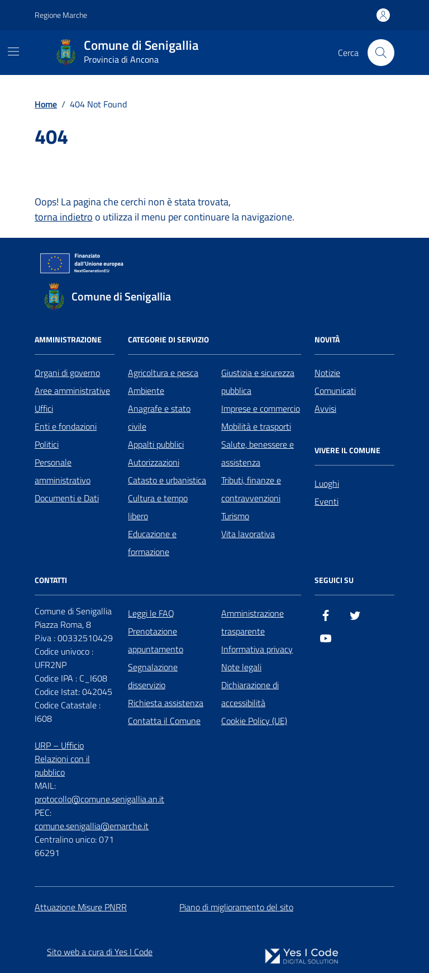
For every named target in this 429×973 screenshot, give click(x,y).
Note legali (241, 667)
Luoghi (326, 483)
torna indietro (64, 216)
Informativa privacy (257, 649)
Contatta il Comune (164, 720)
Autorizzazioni (153, 462)
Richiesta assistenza (165, 702)
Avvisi (325, 408)
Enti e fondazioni (66, 426)
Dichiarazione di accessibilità (250, 693)
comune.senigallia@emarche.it (92, 826)
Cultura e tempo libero (158, 507)
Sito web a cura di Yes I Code (99, 951)
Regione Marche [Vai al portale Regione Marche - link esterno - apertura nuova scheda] (61, 15)
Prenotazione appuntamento (155, 640)
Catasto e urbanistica (167, 480)
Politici (47, 444)
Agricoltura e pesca (163, 372)
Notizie (327, 372)
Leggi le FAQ (151, 613)
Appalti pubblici (156, 444)
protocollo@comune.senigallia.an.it (99, 799)
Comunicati (335, 390)
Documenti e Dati (67, 498)
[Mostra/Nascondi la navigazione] (13, 51)
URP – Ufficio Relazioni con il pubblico (62, 759)
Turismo (235, 516)
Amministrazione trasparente (252, 622)
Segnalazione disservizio (153, 676)
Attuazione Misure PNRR (81, 907)
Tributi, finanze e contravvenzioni (251, 489)
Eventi (326, 501)
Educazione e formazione (152, 542)
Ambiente (146, 390)
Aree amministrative (72, 390)
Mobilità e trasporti (256, 426)
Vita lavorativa (248, 533)
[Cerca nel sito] (381, 52)
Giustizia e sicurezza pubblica (257, 381)
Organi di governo (67, 372)
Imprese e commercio (260, 408)
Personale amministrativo (62, 471)
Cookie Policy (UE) (254, 720)
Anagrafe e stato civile (159, 417)
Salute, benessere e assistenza (257, 453)
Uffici (44, 408)
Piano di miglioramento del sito (236, 907)
